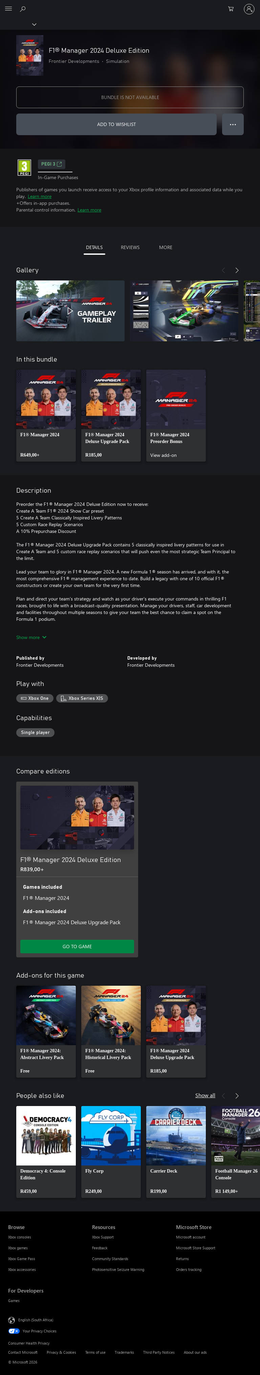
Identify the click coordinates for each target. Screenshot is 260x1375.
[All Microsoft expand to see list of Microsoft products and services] (8, 9)
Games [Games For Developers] (14, 1300)
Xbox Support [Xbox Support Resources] (103, 1237)
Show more (31, 637)
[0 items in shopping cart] (233, 9)
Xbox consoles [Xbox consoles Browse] (19, 1237)
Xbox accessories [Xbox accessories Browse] (22, 1269)
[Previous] (223, 270)
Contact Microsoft (23, 1352)
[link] (46, 416)
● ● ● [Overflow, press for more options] (233, 124)
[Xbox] (17, 24)
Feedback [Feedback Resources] (99, 1248)
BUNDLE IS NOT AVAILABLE (130, 97)
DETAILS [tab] (94, 247)
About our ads (195, 1352)
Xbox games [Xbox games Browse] (18, 1248)
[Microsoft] (129, 5)
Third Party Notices (159, 1352)
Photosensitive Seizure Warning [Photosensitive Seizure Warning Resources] (118, 1269)
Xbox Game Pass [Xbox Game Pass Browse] (21, 1258)
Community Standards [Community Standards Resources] (110, 1258)
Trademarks (124, 1352)
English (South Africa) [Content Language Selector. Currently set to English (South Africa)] (35, 1320)
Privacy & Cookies (61, 1352)
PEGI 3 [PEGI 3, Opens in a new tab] (51, 164)
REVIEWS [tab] (130, 247)
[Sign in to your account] (249, 9)
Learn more (39, 196)
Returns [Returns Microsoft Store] (182, 1258)
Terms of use (95, 1352)
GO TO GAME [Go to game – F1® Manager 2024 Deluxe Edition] (77, 946)
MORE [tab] (165, 247)
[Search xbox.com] (23, 8)
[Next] (237, 270)
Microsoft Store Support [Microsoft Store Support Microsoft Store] (195, 1248)
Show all (205, 1095)
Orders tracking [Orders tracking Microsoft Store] (188, 1269)
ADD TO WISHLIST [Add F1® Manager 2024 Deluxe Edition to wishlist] (116, 124)
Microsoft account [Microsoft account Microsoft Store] (190, 1237)
